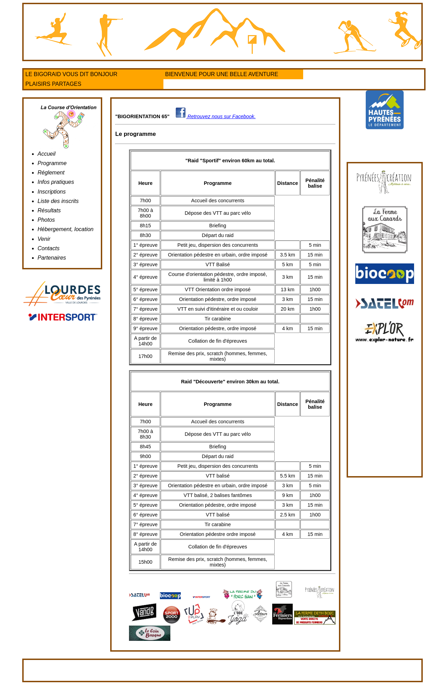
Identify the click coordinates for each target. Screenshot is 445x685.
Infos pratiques (56, 182)
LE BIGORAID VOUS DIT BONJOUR (71, 74)
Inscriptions (52, 192)
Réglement (51, 173)
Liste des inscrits (58, 201)
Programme (52, 163)
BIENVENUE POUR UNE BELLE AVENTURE (221, 74)
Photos (46, 220)
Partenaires (52, 258)
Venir (44, 239)
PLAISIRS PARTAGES (53, 84)
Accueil (47, 154)
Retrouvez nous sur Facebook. (215, 116)
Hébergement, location (66, 229)
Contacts (48, 248)
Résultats (49, 210)
